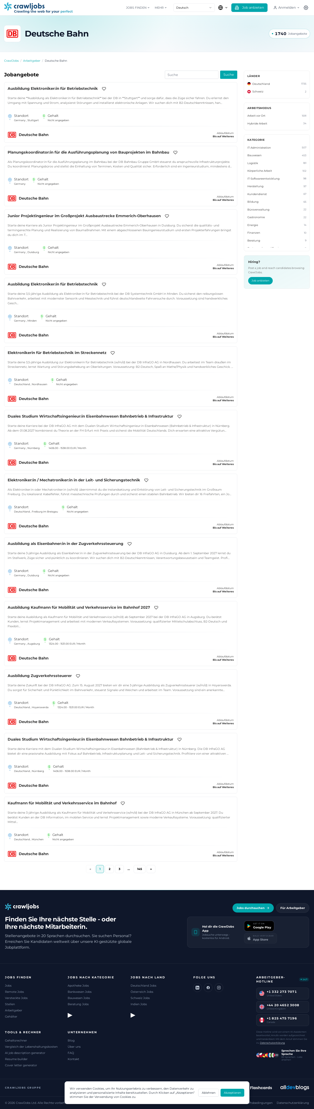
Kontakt (73, 1059)
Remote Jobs (14, 992)
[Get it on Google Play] (259, 926)
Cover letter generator (21, 1065)
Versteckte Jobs (16, 998)
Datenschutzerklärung (272, 1042)
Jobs (8, 985)
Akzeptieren (232, 1093)
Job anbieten (260, 280)
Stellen (10, 1004)
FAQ (71, 1053)
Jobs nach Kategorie (91, 977)
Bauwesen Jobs (79, 998)
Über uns (74, 1047)
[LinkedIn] (197, 988)
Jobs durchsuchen (253, 908)
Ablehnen (208, 1093)
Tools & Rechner (23, 1032)
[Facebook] (208, 988)
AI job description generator (25, 1053)
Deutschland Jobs (143, 985)
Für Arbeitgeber (292, 908)
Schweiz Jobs (140, 998)
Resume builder (16, 1059)
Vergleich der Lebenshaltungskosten (31, 1047)
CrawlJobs (11, 61)
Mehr (161, 7)
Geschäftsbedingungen (256, 1103)
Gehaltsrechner (16, 1040)
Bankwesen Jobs (80, 992)
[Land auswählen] (223, 7)
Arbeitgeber (31, 61)
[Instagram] (219, 988)
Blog (71, 1040)
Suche (228, 75)
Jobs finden (138, 7)
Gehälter (11, 1016)
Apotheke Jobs (78, 985)
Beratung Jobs (78, 1004)
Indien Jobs (139, 1004)
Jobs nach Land (148, 977)
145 (139, 869)
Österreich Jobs (142, 992)
